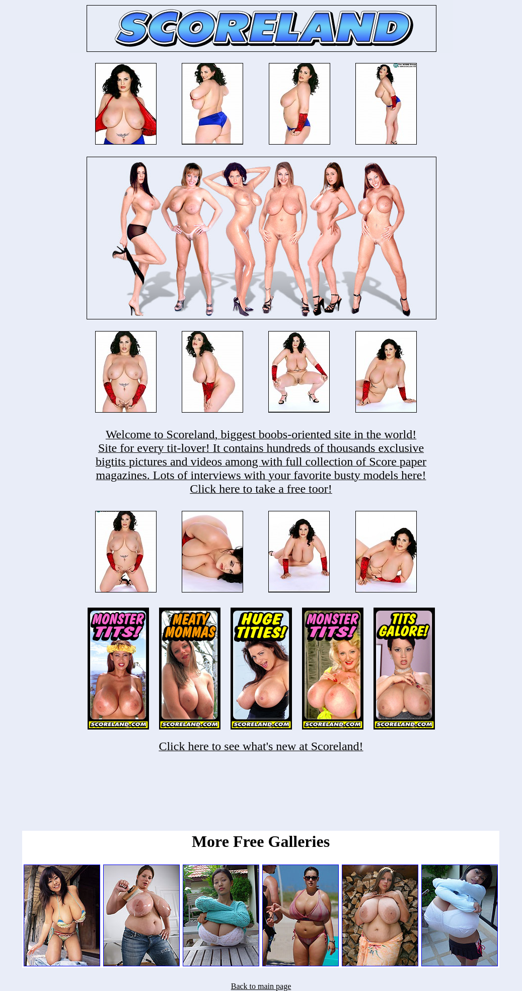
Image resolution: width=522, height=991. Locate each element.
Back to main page (261, 986)
